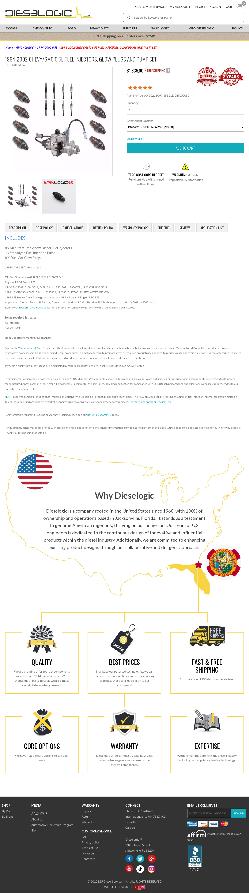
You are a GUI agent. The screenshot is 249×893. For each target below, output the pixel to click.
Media (36, 805)
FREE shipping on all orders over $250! (124, 36)
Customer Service (150, 6)
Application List (212, 227)
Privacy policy (91, 842)
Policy (238, 28)
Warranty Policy (135, 227)
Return (86, 816)
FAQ (84, 837)
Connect (133, 805)
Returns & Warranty (99, 414)
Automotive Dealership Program (52, 825)
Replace (87, 811)
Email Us (130, 822)
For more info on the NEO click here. (151, 401)
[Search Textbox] (185, 17)
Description (17, 227)
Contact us (88, 859)
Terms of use (90, 848)
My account (89, 853)
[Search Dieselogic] (128, 17)
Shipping (163, 227)
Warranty (90, 805)
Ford (71, 28)
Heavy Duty (99, 28)
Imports (130, 28)
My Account (180, 6)
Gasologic (160, 28)
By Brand (7, 816)
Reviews (185, 227)
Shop (6, 805)
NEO (8, 396)
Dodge (11, 28)
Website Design (116, 887)
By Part (7, 811)
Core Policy (44, 227)
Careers (130, 827)
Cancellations (72, 227)
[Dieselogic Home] (48, 12)
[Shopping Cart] (235, 6)
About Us (39, 814)
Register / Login (208, 6)
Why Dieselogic (201, 28)
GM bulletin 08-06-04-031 (30, 307)
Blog (34, 830)
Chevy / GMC (42, 28)
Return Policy (103, 227)
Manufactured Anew (31, 347)
